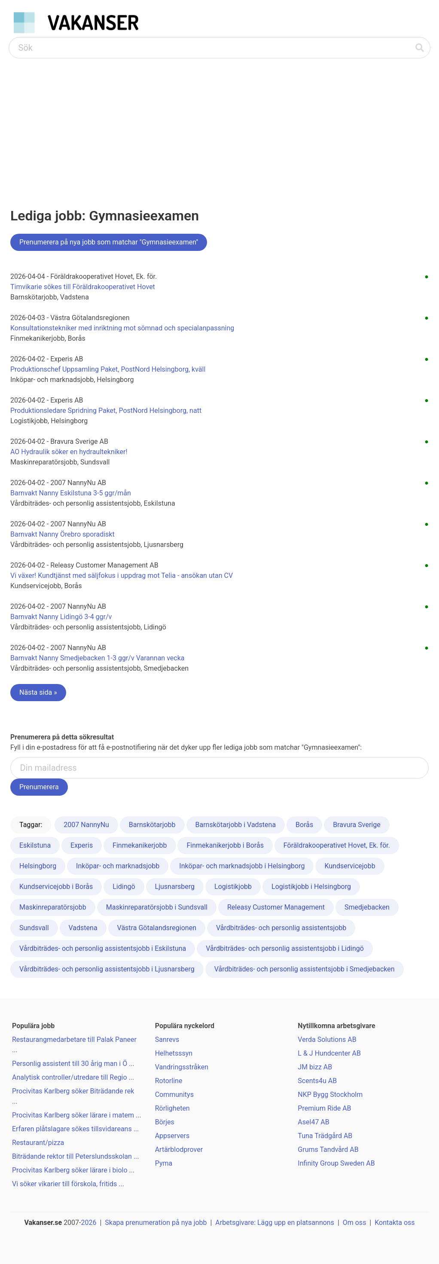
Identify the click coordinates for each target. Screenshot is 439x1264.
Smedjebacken (367, 907)
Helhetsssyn (174, 1053)
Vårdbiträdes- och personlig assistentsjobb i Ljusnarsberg (107, 969)
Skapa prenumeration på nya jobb (156, 1222)
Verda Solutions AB (327, 1039)
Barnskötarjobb (152, 825)
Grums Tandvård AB (328, 1149)
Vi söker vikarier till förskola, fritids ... (68, 1184)
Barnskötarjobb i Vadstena (235, 825)
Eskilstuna (35, 845)
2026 (89, 1222)
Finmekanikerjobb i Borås (224, 845)
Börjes (164, 1122)
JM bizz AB (315, 1067)
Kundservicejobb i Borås (56, 886)
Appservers (172, 1136)
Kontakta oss (395, 1222)
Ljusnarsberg (175, 886)
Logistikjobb (233, 886)
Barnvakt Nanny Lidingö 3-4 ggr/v (61, 617)
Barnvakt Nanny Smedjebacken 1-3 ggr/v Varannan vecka (97, 658)
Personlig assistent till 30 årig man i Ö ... (73, 1063)
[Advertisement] (219, 123)
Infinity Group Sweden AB (336, 1163)
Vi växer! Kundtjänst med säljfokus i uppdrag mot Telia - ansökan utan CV (121, 575)
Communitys (174, 1094)
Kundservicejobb (349, 866)
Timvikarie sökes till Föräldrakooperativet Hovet (82, 287)
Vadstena (83, 928)
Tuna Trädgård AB (325, 1136)
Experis (81, 845)
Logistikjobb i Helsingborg (311, 886)
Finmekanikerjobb (140, 845)
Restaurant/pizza (38, 1143)
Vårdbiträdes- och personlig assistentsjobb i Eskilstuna (102, 948)
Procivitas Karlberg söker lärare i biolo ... (73, 1170)
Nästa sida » (38, 692)
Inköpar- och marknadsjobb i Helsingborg (242, 866)
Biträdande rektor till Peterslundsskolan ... (75, 1156)
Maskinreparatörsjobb (52, 907)
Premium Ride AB (324, 1108)
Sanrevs (167, 1039)
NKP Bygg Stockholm (330, 1094)
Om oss (354, 1222)
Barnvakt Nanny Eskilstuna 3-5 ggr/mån (70, 493)
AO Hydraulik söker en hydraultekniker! (69, 452)
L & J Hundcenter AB (329, 1053)
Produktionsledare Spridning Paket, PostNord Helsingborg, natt (105, 410)
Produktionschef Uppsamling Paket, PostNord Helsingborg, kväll (107, 369)
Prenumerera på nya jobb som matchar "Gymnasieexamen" (108, 242)
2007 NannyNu (86, 825)
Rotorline (169, 1081)
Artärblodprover (179, 1149)
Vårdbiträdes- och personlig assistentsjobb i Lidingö (285, 948)
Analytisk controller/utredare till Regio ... (73, 1077)
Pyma (164, 1163)
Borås (304, 825)
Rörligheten (172, 1108)
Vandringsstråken (181, 1067)
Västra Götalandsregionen (156, 928)
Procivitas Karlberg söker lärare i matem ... (76, 1115)
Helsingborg (37, 866)
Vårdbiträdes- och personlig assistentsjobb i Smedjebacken (304, 969)
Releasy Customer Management (276, 907)
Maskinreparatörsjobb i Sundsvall (156, 907)
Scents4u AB (317, 1081)
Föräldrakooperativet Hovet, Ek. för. (337, 845)
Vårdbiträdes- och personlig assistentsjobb (281, 928)
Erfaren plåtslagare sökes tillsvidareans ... (75, 1129)
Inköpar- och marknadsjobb (117, 866)
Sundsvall (34, 928)
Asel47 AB (313, 1122)
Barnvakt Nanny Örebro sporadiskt (62, 534)
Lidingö (124, 886)
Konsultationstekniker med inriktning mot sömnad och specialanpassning (122, 328)
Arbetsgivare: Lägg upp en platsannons (274, 1222)
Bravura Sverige (356, 825)
